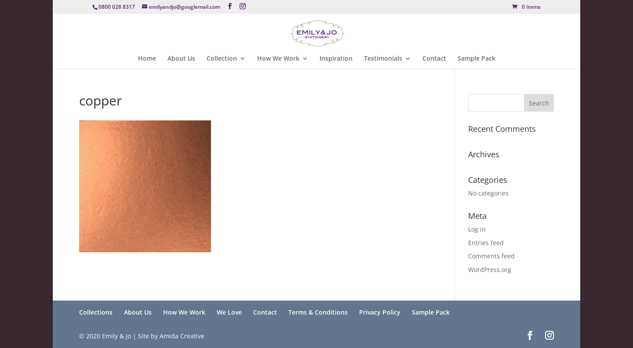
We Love (229, 312)
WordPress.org (489, 269)
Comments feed (491, 256)
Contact (434, 58)
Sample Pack (476, 58)
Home (147, 58)
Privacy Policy (379, 312)
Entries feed (486, 243)
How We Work (278, 58)
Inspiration (336, 58)
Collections (96, 312)
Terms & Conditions (318, 312)
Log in (477, 229)
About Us (181, 58)
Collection (222, 58)
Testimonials (383, 58)
